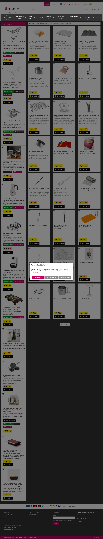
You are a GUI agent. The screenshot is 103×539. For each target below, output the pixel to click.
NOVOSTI (98, 17)
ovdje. (36, 272)
